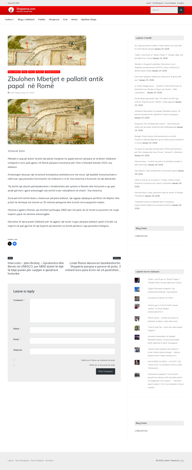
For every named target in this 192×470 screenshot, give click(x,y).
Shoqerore (54, 19)
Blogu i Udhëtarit (26, 19)
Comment (19, 300)
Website (17, 350)
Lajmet (148, 3)
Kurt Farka (15, 92)
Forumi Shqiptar (170, 3)
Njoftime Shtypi (88, 19)
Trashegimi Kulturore (52, 72)
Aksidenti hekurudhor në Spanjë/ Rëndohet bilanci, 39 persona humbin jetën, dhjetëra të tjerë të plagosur (163, 339)
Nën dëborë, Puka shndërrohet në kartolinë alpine (156, 170)
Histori (74, 19)
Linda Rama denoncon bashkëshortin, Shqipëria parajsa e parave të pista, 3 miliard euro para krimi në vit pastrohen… (93, 266)
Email (16, 339)
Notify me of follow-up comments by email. (98, 360)
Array (181, 460)
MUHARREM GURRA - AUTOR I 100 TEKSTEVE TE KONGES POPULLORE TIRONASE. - (165, 365)
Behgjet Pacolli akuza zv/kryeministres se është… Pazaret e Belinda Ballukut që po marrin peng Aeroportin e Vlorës (159, 139)
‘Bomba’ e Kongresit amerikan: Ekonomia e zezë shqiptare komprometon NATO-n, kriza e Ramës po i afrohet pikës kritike (157, 67)
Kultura (9, 19)
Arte (65, 19)
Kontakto (180, 3)
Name (17, 328)
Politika (41, 19)
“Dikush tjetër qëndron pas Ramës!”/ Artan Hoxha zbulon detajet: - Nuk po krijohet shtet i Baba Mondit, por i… (164, 352)
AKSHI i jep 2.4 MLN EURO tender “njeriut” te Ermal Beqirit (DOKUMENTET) (163, 308)
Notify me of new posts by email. (102, 365)
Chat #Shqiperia (158, 3)
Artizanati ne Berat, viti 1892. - (161, 298)
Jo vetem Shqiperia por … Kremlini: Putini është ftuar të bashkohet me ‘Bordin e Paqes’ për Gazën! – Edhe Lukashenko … (158, 89)
